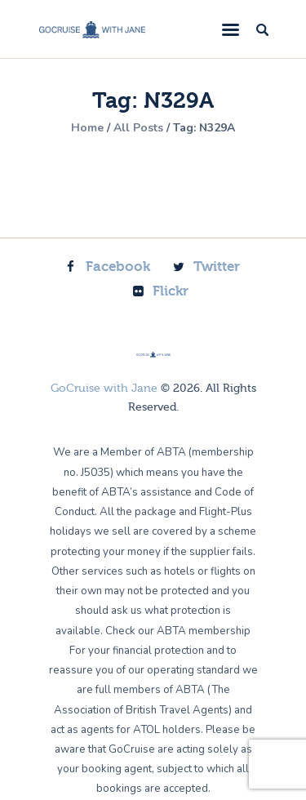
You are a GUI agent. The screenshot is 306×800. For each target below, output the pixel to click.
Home (87, 128)
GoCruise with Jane (104, 388)
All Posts (138, 128)
